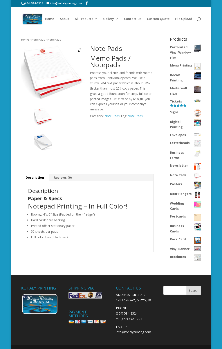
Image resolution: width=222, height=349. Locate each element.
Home (49, 19)
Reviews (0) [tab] (63, 177)
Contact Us (132, 19)
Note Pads (38, 39)
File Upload (183, 19)
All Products (84, 19)
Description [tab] (35, 177)
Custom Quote (158, 19)
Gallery (108, 19)
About (64, 19)
